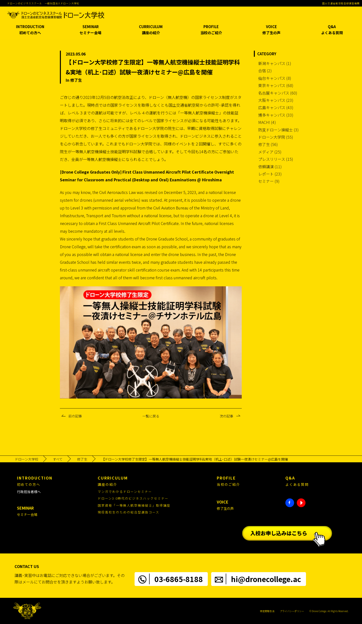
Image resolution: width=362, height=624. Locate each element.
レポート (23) (270, 174)
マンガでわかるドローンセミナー (125, 491)
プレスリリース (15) (275, 159)
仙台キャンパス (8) (274, 78)
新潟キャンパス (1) (274, 63)
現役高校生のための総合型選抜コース (128, 512)
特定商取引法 (267, 611)
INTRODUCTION (30, 30)
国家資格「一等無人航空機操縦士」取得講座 (134, 505)
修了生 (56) (268, 144)
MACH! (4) (267, 122)
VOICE (271, 30)
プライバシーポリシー (292, 611)
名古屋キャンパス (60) (277, 93)
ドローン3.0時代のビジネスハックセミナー (133, 498)
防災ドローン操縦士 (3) (278, 130)
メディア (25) (270, 152)
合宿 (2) (265, 70)
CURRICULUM (151, 30)
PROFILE (211, 30)
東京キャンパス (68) (275, 85)
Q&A (332, 30)
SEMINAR (90, 30)
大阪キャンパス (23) (275, 100)
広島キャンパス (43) (275, 107)
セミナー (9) (269, 181)
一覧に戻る (150, 416)
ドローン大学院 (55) (275, 137)
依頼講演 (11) (270, 166)
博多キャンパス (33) (275, 115)
